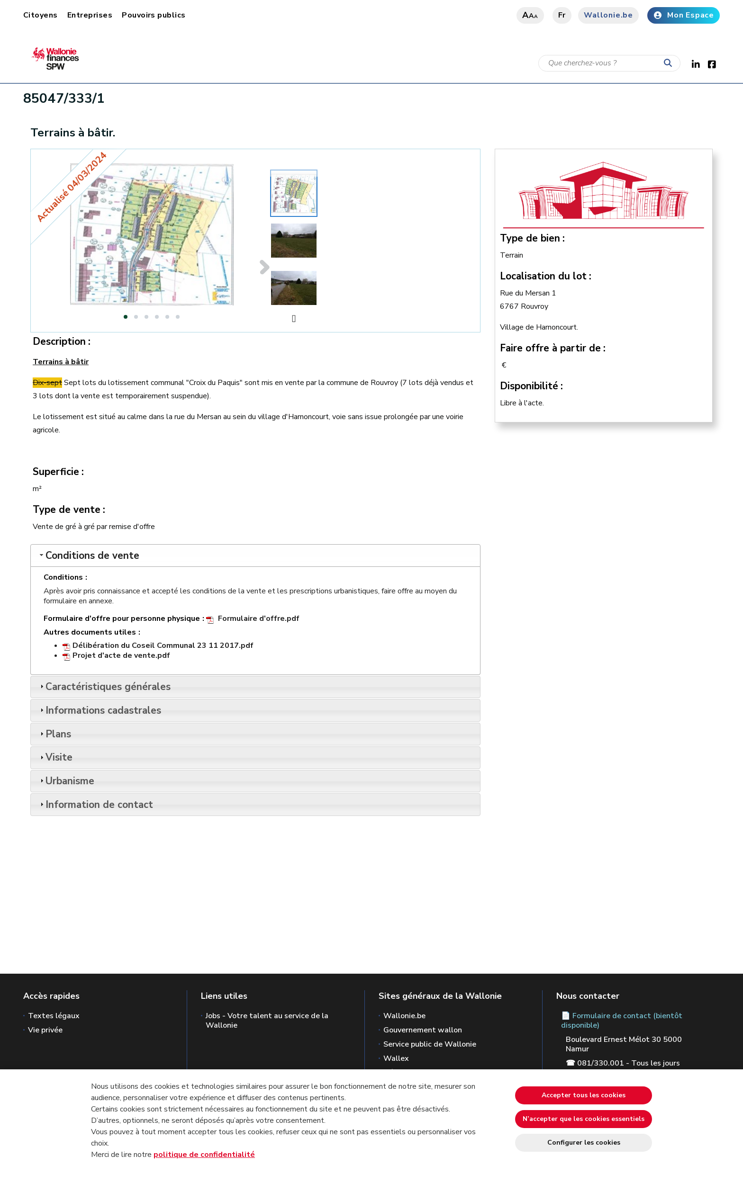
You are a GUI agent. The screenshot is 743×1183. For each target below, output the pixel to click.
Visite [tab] (55, 757)
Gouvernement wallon (422, 1030)
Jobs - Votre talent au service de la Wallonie (267, 1020)
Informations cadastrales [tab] (99, 710)
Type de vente (66, 509)
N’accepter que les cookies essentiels (583, 1118)
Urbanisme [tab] (66, 781)
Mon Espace (683, 15)
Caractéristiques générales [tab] (104, 686)
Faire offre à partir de (550, 348)
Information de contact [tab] (95, 804)
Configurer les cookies (583, 1142)
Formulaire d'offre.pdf (258, 618)
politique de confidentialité (204, 1154)
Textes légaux (54, 1016)
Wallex (396, 1058)
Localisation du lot (543, 276)
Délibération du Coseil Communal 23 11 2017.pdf (163, 645)
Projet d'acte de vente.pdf (121, 655)
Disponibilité (529, 386)
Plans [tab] (54, 734)
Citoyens (40, 15)
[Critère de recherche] (609, 63)
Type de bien (530, 238)
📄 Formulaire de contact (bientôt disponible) (621, 1020)
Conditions (63, 578)
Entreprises (89, 15)
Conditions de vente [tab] (88, 555)
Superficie (56, 471)
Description (59, 341)
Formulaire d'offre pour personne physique (122, 619)
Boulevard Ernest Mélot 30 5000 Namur (624, 1044)
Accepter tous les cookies (583, 1095)
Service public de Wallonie (429, 1044)
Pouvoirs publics (154, 15)
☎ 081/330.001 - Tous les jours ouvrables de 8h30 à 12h (623, 1067)
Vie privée (45, 1030)
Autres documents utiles (90, 632)
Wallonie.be (608, 15)
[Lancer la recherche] (670, 63)
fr (562, 15)
